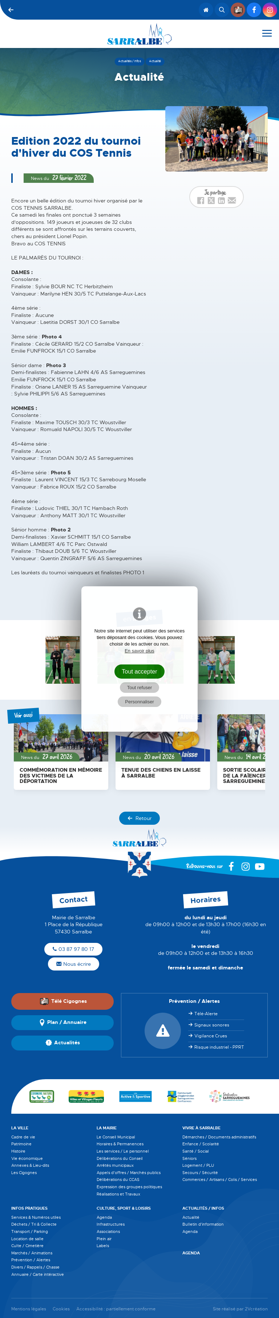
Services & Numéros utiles (36, 1217)
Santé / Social (195, 1151)
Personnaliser (139, 701)
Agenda (104, 1217)
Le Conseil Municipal (116, 1137)
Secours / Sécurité (200, 1172)
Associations (108, 1231)
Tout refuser (139, 687)
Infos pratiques (29, 1208)
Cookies (61, 1309)
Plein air (104, 1238)
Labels (103, 1245)
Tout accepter (139, 671)
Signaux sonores (211, 1025)
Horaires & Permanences (120, 1143)
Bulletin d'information (203, 1224)
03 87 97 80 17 (73, 949)
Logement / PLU (198, 1165)
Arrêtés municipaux (115, 1165)
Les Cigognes (24, 1172)
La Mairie (107, 1127)
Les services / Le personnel (123, 1151)
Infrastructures (111, 1224)
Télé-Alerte (206, 1014)
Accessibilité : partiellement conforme (115, 1309)
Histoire (18, 1151)
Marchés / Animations (31, 1252)
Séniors (189, 1158)
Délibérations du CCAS (118, 1179)
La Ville (19, 1127)
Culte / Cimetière (27, 1245)
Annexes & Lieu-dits (30, 1165)
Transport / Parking (29, 1231)
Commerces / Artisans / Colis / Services (219, 1179)
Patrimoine (21, 1143)
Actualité (190, 1217)
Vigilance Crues (210, 1036)
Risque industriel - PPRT (219, 1047)
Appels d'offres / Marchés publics (129, 1172)
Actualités (62, 1042)
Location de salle (27, 1238)
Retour (139, 818)
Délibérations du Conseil (120, 1158)
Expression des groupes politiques (129, 1186)
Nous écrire (73, 964)
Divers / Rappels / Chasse (35, 1267)
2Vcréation (256, 1309)
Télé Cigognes (63, 1001)
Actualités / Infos (203, 1208)
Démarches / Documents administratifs (219, 1137)
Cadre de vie (23, 1137)
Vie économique (27, 1158)
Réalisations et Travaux (118, 1194)
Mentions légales (28, 1309)
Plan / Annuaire (62, 1022)
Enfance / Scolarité (200, 1143)
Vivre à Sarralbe (201, 1127)
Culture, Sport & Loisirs (124, 1208)
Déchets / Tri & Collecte (34, 1224)
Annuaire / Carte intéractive (37, 1274)
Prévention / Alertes (30, 1259)
